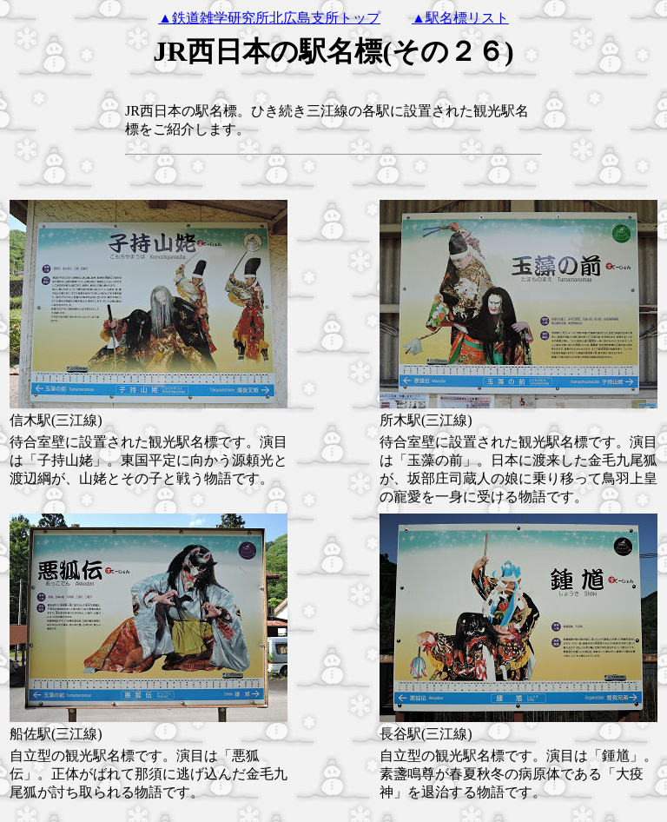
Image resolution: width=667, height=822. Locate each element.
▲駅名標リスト (460, 17)
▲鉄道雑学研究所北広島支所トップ (269, 17)
